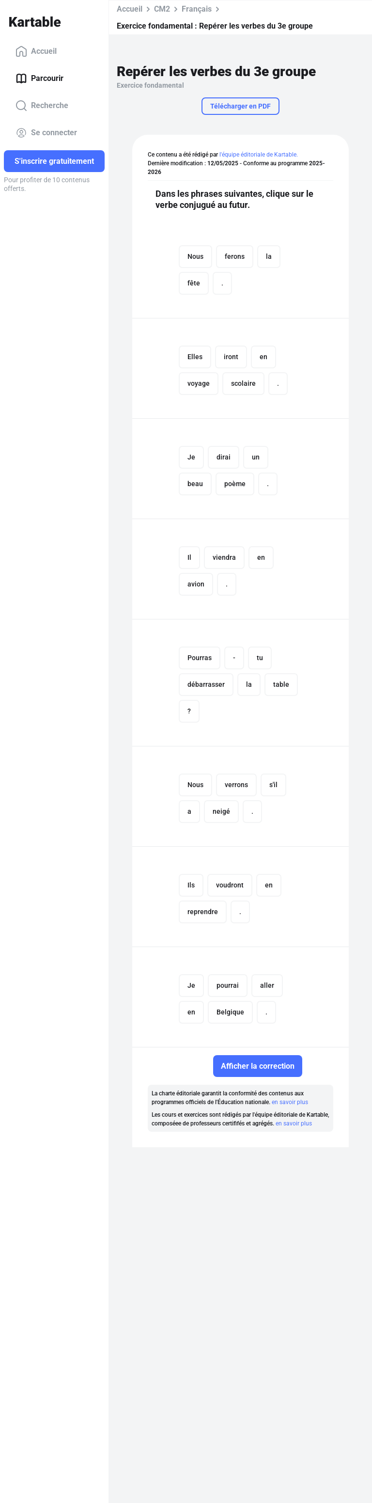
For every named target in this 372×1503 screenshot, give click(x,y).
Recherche (42, 105)
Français (197, 9)
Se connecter (46, 133)
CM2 (162, 9)
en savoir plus (290, 1102)
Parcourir (39, 78)
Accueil (36, 51)
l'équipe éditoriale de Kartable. (258, 154)
